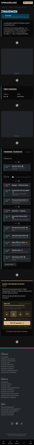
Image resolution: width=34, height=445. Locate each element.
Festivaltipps (4, 357)
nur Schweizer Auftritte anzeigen (21, 177)
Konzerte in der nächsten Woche (10, 388)
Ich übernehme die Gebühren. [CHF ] (17, 319)
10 (6, 314)
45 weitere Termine (10, 264)
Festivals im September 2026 (9, 370)
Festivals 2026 (5, 363)
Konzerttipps (4, 382)
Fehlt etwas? (28, 151)
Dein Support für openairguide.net (11, 409)
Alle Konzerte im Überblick (8, 397)
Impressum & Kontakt (7, 415)
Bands (11, 7)
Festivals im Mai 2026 (7, 365)
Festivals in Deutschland (8, 361)
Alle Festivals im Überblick (8, 372)
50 (20, 314)
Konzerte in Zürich (6, 384)
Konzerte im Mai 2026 (7, 390)
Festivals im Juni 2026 (7, 366)
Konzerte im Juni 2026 (7, 391)
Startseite (4, 7)
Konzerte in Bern (6, 386)
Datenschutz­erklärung (7, 413)
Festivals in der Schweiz (8, 359)
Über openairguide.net (7, 407)
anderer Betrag (27, 314)
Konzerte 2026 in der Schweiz (9, 395)
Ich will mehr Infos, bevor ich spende (16, 331)
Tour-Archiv (14, 28)
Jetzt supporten (28, 2)
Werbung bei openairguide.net (9, 411)
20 (13, 314)
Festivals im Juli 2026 (7, 368)
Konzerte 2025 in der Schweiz (9, 393)
